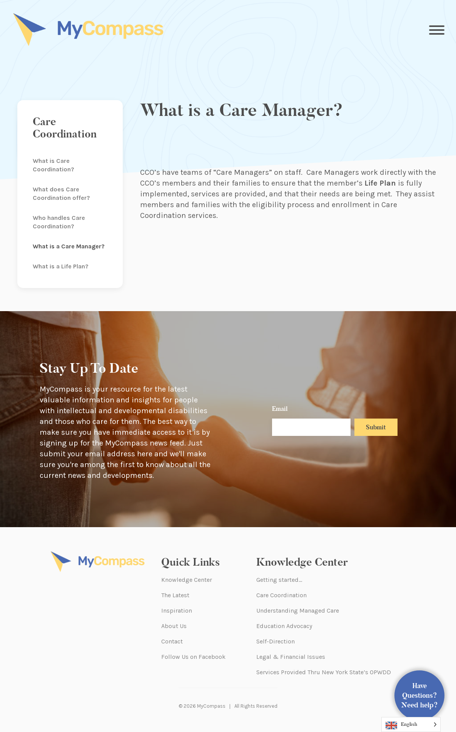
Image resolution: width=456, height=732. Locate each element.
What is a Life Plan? (61, 266)
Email (279, 409)
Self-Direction (275, 641)
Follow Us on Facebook (193, 656)
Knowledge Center (186, 579)
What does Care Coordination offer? (61, 193)
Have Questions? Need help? (419, 695)
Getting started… (279, 579)
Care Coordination (281, 595)
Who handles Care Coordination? (59, 222)
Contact (172, 641)
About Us (174, 626)
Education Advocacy (284, 626)
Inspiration (176, 610)
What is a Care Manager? (69, 246)
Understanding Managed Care (297, 610)
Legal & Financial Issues (290, 656)
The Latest (175, 595)
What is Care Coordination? (53, 165)
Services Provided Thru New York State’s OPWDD (323, 672)
